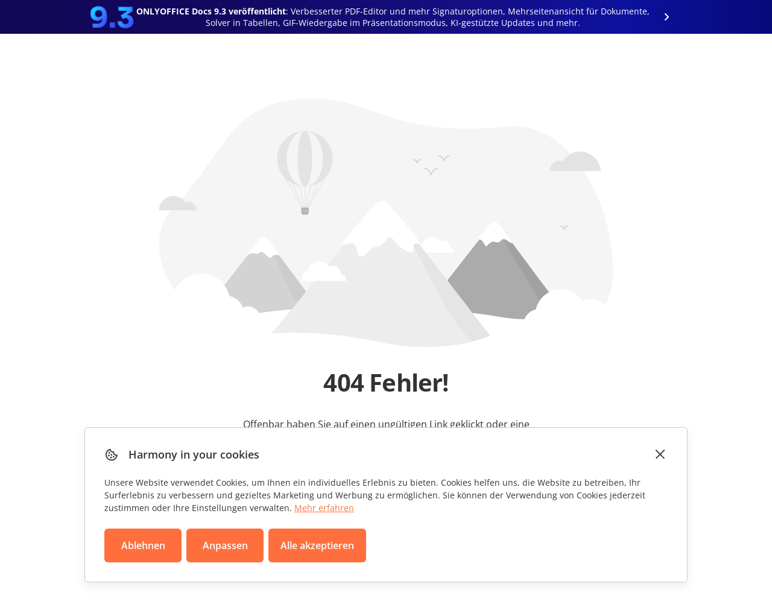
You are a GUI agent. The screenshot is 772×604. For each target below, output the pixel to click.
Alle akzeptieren (317, 545)
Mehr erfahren (324, 507)
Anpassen (225, 545)
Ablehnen (143, 545)
